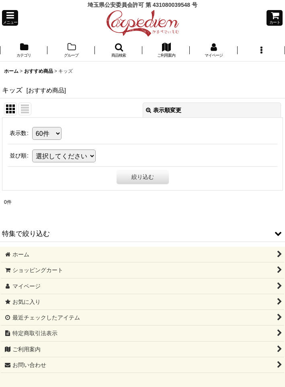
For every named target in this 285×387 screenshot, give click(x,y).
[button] (10, 18)
